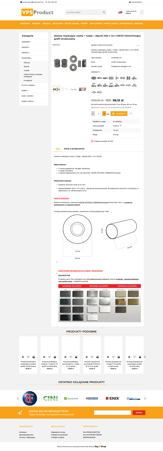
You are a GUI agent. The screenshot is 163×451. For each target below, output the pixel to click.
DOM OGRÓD (96, 24)
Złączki (26, 66)
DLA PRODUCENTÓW (91, 432)
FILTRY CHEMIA (72, 24)
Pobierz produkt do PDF (102, 141)
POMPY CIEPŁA (110, 24)
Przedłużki (28, 80)
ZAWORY (36, 24)
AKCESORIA (57, 24)
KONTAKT (138, 23)
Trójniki (26, 70)
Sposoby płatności (26, 435)
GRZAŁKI (46, 24)
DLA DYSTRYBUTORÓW (92, 435)
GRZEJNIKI (25, 24)
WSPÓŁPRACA (126, 24)
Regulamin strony (58, 432)
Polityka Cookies (57, 437)
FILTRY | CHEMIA (28, 85)
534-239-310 (51, 2)
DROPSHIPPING (89, 437)
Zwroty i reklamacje (27, 437)
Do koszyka (118, 113)
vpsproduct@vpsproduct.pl (31, 2)
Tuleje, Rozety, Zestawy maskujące (33, 75)
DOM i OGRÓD (27, 96)
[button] (26, 426)
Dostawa (22, 432)
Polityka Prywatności (59, 435)
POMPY (84, 24)
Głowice (27, 62)
